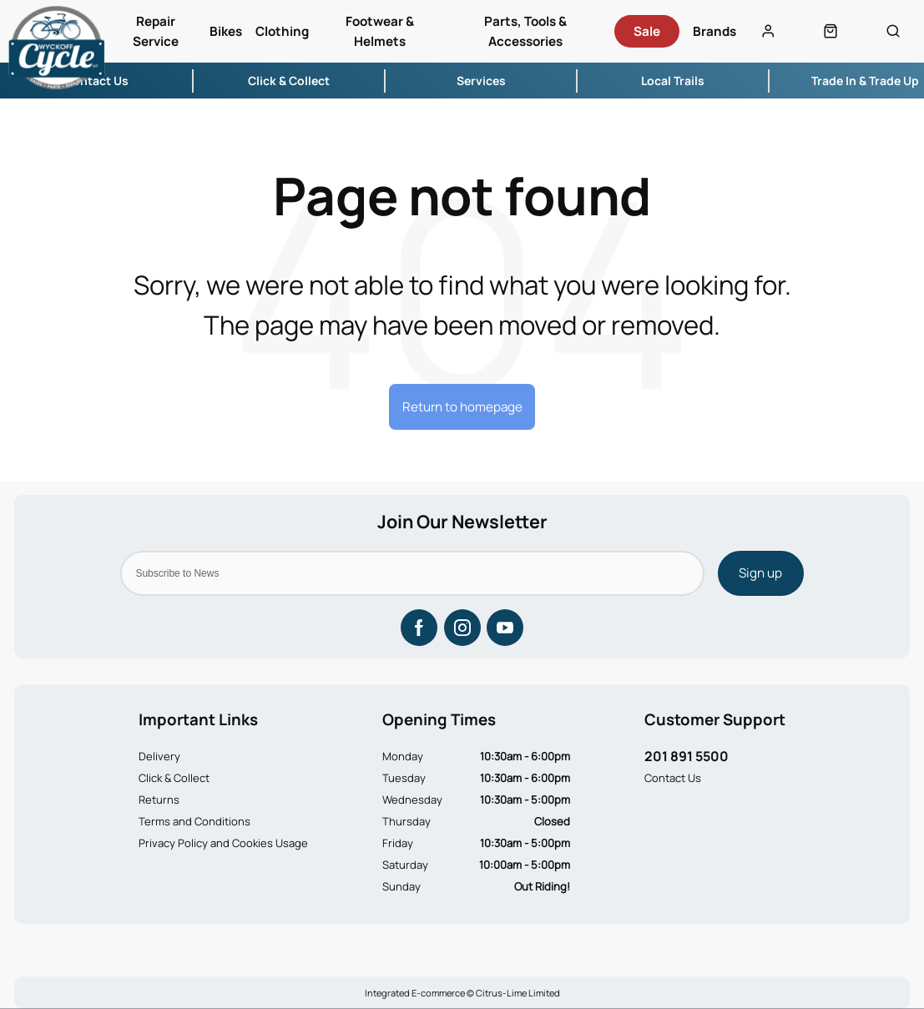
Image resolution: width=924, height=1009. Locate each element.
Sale (647, 31)
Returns (159, 799)
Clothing (282, 31)
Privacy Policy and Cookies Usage (223, 842)
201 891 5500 (686, 756)
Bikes (226, 31)
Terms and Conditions (194, 821)
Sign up (760, 573)
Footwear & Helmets (380, 31)
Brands (714, 31)
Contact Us (672, 777)
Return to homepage (462, 407)
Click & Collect (174, 777)
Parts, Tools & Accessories (525, 31)
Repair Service (156, 31)
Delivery (159, 756)
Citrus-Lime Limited (518, 992)
